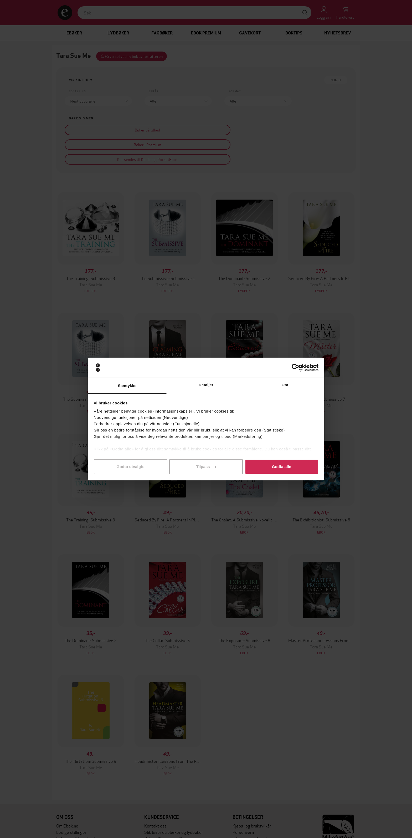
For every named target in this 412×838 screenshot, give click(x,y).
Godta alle (281, 466)
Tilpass (206, 466)
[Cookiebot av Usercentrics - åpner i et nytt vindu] (295, 368)
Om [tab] (284, 385)
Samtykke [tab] (127, 385)
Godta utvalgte (130, 466)
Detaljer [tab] (206, 385)
